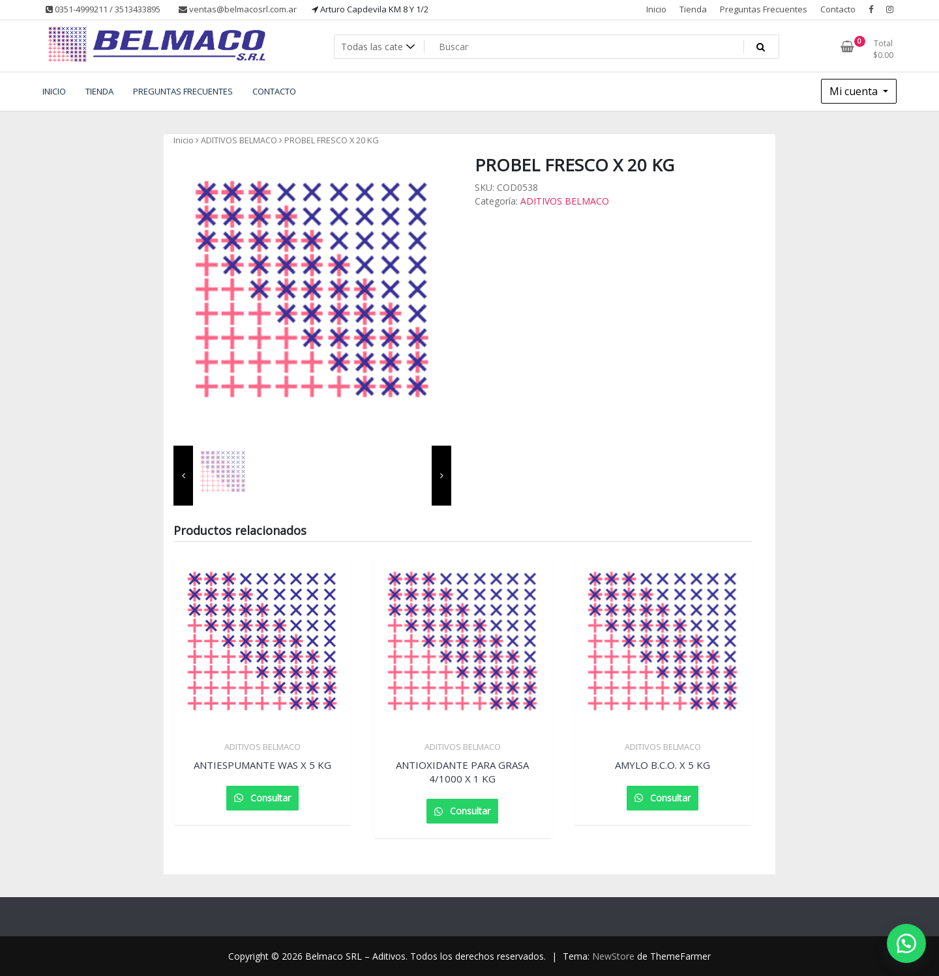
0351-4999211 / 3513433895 (103, 9)
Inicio (656, 9)
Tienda (693, 9)
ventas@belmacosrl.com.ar (238, 9)
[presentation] (183, 476)
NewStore (613, 956)
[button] (906, 943)
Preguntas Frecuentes (763, 9)
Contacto (838, 9)
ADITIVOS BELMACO (239, 140)
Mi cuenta (854, 91)
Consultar (269, 798)
